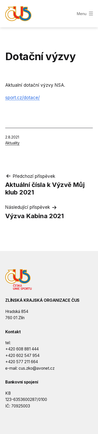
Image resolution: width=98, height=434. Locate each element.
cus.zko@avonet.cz (37, 368)
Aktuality (12, 143)
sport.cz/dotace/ (22, 97)
